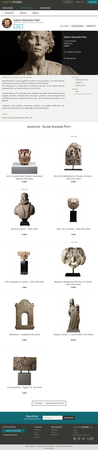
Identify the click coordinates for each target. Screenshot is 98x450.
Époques (36, 435)
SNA (77, 92)
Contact (75, 433)
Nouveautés (37, 437)
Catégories (37, 430)
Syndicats (35, 13)
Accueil (75, 430)
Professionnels (9, 13)
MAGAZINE (45, 7)
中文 (82, 2)
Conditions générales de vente (64, 446)
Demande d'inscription (10, 435)
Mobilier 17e (79, 83)
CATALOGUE (7, 7)
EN (79, 2)
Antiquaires (23, 13)
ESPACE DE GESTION (13, 431)
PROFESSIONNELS (56, 427)
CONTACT (91, 26)
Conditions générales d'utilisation (45, 446)
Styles (36, 432)
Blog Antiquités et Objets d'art (81, 435)
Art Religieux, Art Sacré (82, 80)
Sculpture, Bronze (81, 85)
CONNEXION (92, 2)
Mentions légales (29, 446)
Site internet (70, 58)
